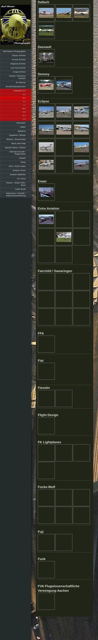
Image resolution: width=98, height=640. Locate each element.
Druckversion (42, 618)
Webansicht (88, 620)
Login (91, 618)
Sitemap (53, 618)
